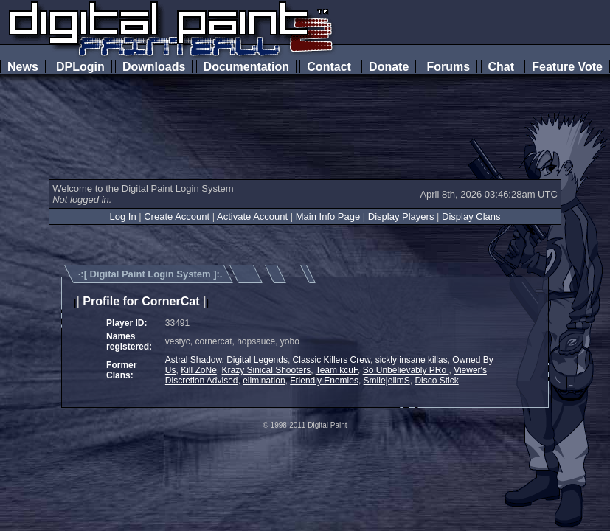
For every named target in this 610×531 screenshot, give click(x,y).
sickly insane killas (411, 360)
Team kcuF (337, 370)
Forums (448, 66)
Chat (501, 66)
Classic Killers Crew (331, 360)
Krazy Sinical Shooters (266, 370)
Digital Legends (257, 360)
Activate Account (252, 216)
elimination (264, 380)
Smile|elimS (387, 380)
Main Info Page (328, 216)
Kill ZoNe (199, 370)
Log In (122, 216)
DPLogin (80, 66)
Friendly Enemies (324, 380)
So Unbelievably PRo (406, 370)
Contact (328, 66)
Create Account (176, 216)
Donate (388, 66)
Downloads (154, 66)
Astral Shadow (193, 360)
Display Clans (471, 216)
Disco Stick (436, 380)
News (23, 66)
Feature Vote (567, 66)
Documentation (246, 66)
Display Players (401, 216)
